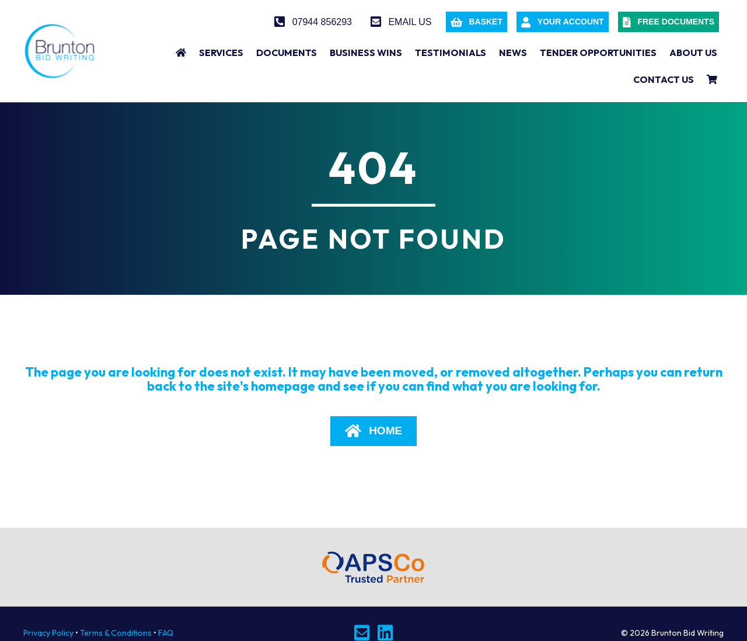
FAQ (165, 633)
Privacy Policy (48, 633)
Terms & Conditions (116, 633)
